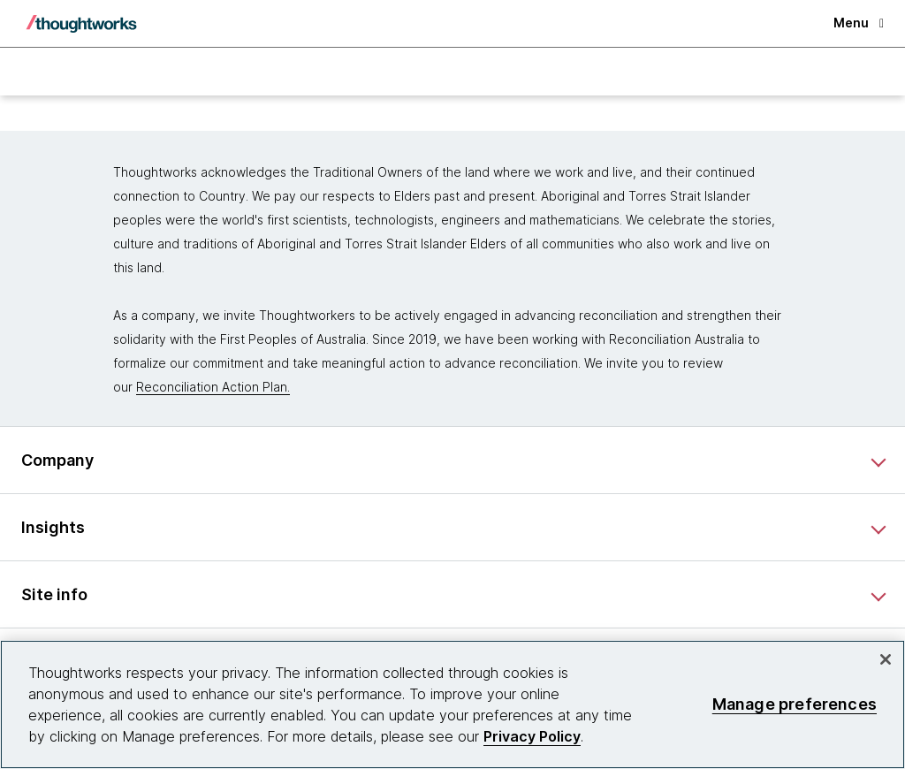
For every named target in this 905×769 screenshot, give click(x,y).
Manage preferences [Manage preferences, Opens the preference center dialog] (794, 704)
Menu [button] (858, 22)
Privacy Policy (532, 736)
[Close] (885, 659)
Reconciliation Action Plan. (213, 386)
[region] (452, 704)
